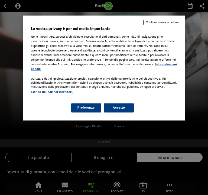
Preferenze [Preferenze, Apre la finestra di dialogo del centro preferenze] (86, 107)
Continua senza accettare (162, 22)
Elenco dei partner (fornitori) (52, 91)
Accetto (119, 107)
